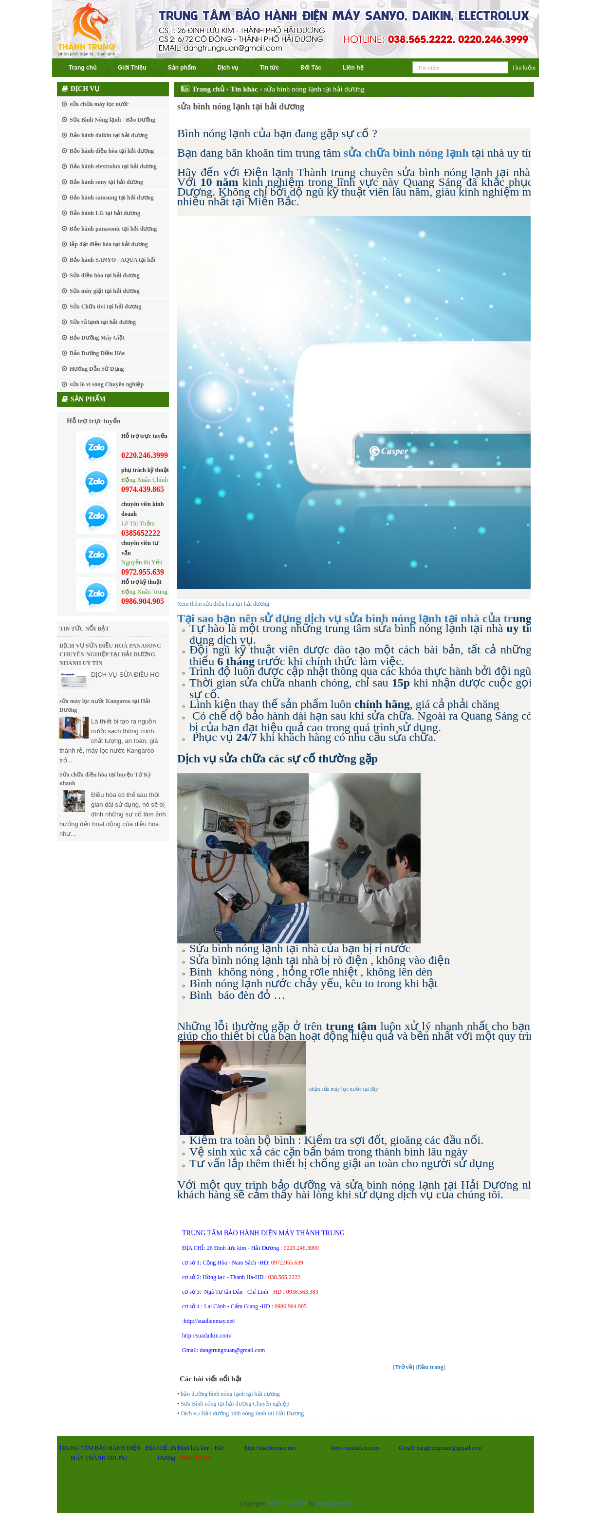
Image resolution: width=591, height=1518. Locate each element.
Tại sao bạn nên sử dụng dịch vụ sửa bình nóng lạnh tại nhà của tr (345, 618)
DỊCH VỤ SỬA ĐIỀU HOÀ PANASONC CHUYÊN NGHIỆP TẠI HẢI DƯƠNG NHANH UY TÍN (110, 654)
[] (403, 1367)
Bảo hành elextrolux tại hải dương (113, 166)
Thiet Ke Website (287, 1503)
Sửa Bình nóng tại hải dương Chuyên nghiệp (235, 1403)
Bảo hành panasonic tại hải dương (113, 228)
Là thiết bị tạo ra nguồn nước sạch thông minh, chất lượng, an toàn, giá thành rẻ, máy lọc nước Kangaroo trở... (108, 741)
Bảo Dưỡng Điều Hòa (97, 353)
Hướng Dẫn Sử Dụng (97, 368)
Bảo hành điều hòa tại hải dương (112, 150)
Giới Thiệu (132, 67)
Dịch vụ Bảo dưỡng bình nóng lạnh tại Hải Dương (242, 1413)
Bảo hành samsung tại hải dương (111, 197)
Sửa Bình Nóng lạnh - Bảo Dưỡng (112, 119)
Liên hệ (353, 67)
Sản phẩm (182, 67)
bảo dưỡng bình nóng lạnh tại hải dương (230, 1394)
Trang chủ (82, 67)
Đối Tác (310, 67)
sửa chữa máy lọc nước (99, 104)
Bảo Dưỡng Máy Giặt (97, 337)
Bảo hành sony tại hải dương (106, 182)
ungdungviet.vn (334, 1503)
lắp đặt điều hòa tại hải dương (109, 244)
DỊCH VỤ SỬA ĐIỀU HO (125, 674)
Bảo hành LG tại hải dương (105, 213)
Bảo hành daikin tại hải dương (109, 135)
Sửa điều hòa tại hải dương (105, 275)
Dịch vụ (228, 67)
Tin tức (269, 67)
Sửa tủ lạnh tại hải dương (103, 322)
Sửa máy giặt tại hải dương (105, 291)
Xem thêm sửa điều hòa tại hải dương (223, 603)
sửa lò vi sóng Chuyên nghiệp (107, 384)
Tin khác (244, 89)
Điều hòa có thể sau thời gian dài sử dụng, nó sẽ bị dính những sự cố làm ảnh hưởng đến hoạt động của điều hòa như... (112, 814)
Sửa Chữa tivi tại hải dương (105, 306)
